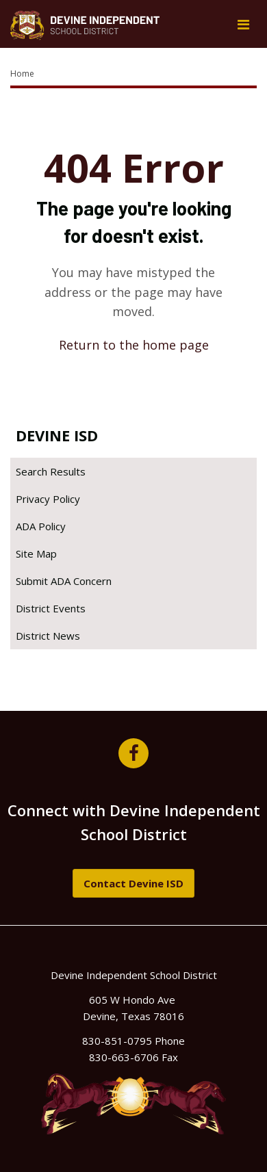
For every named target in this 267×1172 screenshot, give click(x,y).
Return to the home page (134, 345)
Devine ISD (57, 435)
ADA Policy (41, 526)
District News (48, 635)
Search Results (51, 471)
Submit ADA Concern (64, 581)
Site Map (36, 553)
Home (22, 73)
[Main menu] (243, 24)
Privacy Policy (48, 499)
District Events (51, 608)
